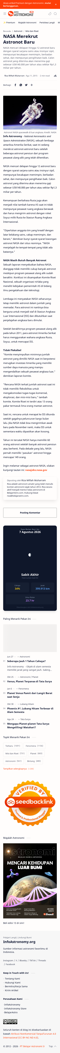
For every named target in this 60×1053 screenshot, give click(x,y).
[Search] (55, 13)
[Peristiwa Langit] (47, 22)
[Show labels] (19, 768)
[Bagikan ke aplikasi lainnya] (32, 85)
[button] (49, 13)
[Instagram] (8, 960)
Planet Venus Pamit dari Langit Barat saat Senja (29, 694)
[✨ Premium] (9, 22)
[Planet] (35, 676)
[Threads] (42, 960)
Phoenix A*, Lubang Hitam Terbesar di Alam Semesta (30, 710)
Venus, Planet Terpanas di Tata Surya (29, 681)
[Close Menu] (56, 4)
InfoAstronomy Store (15, 1008)
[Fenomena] (24, 688)
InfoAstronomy (12, 1004)
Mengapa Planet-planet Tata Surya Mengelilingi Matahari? (28, 725)
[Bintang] (34, 761)
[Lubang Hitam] (27, 704)
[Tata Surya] (25, 719)
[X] (16, 960)
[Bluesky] (23, 960)
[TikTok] (32, 960)
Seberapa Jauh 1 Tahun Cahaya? (26, 661)
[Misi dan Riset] (15, 753)
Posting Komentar (30, 512)
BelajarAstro (10, 1012)
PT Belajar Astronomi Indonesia (37, 1046)
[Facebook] (10, 964)
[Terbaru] (12, 746)
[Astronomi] (25, 656)
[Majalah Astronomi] (27, 22)
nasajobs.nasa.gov (36, 470)
